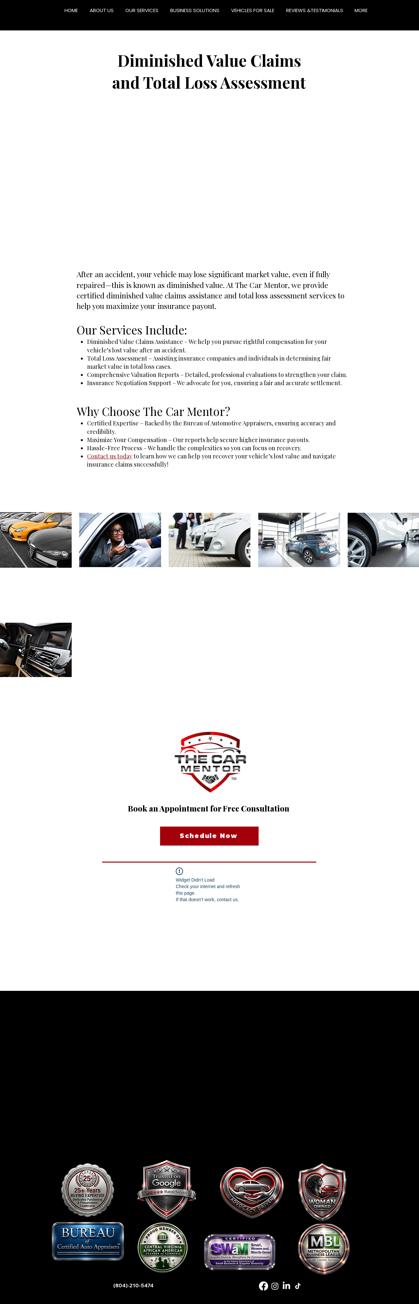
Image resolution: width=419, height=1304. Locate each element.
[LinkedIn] (286, 1286)
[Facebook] (263, 1286)
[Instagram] (275, 1286)
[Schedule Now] (209, 836)
